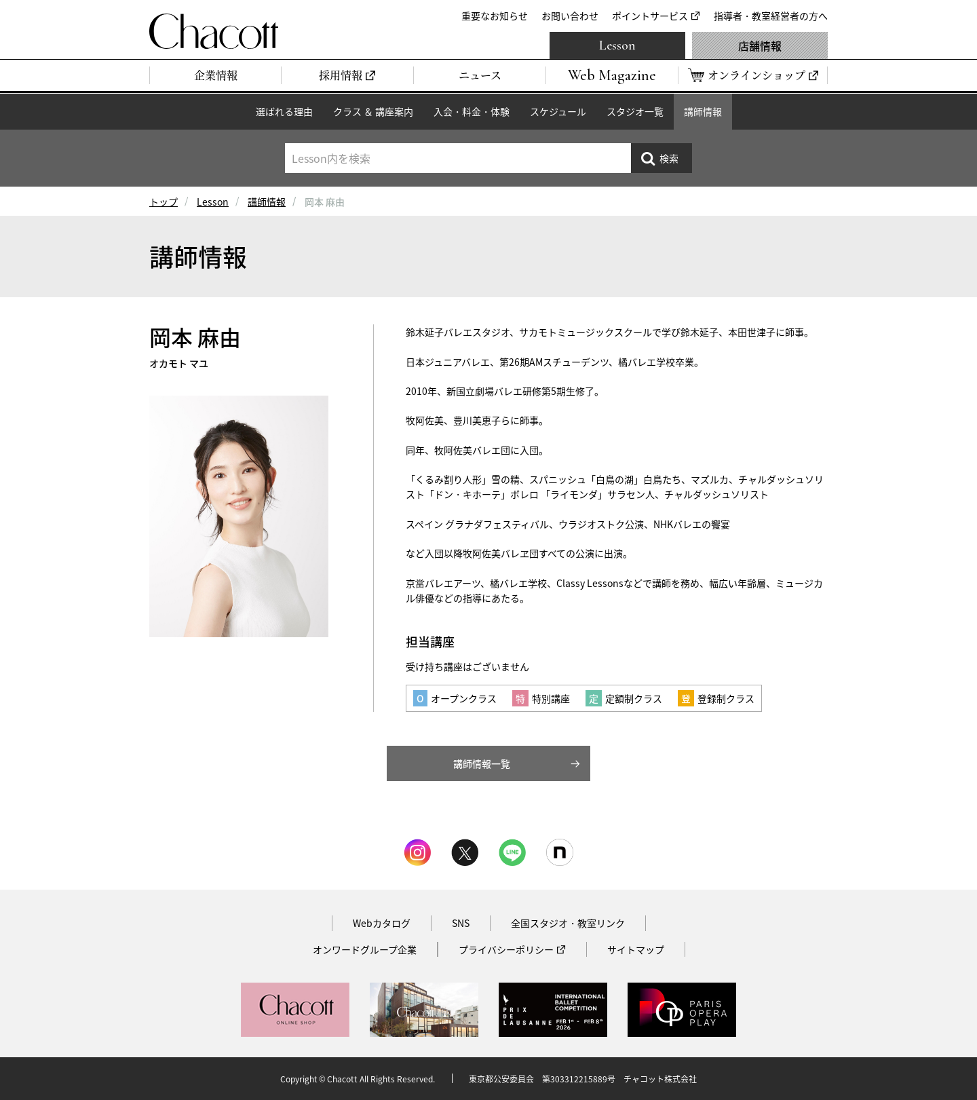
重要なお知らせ (494, 15)
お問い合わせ (569, 15)
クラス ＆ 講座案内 (373, 111)
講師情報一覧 (481, 763)
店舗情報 (760, 45)
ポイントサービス (650, 15)
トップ (163, 201)
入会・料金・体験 (472, 111)
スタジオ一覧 (635, 111)
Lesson (617, 45)
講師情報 (703, 111)
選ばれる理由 (284, 111)
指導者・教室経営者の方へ (771, 15)
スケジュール (558, 111)
